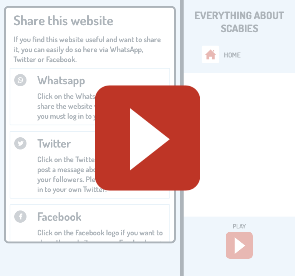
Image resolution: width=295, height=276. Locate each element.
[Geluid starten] (147, 138)
